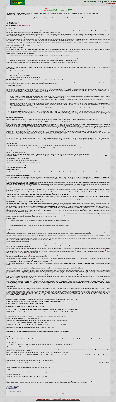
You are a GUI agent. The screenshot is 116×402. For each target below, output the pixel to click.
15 (7, 381)
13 (7, 374)
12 (7, 372)
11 (7, 369)
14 (7, 376)
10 (7, 367)
